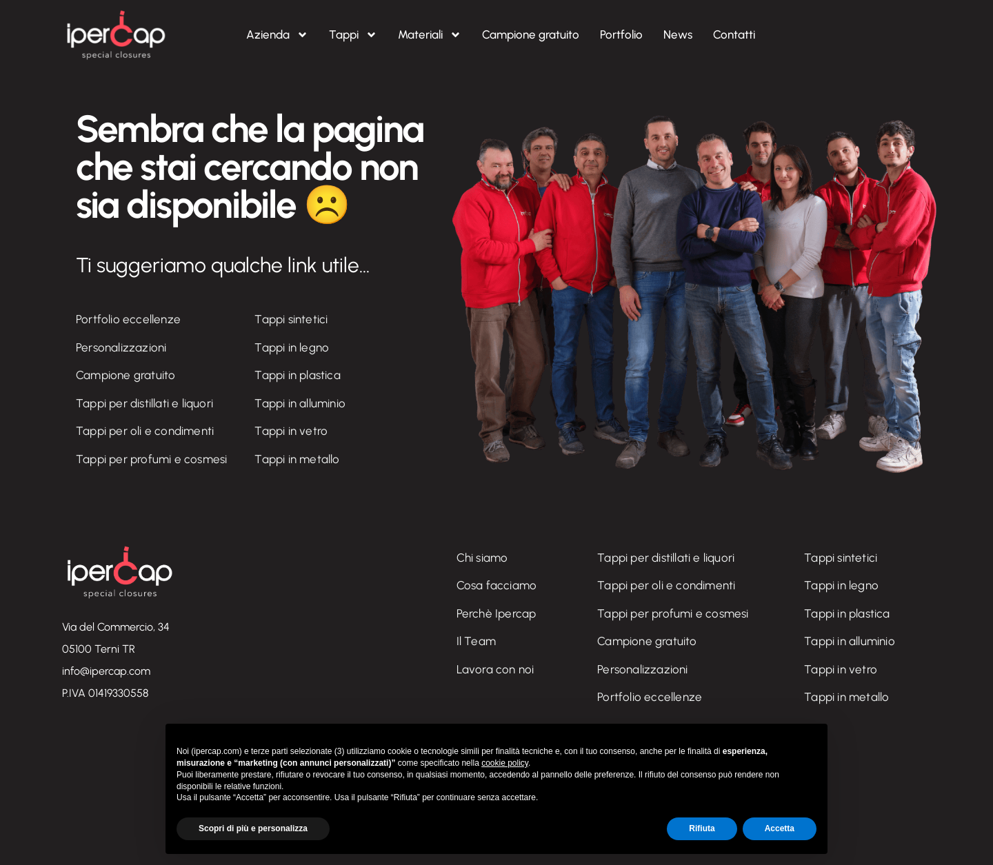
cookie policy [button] (504, 763)
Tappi (353, 35)
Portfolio (621, 34)
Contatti (734, 34)
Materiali (429, 35)
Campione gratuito (530, 34)
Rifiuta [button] (701, 828)
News (677, 34)
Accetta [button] (779, 828)
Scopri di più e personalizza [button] (253, 828)
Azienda (277, 35)
